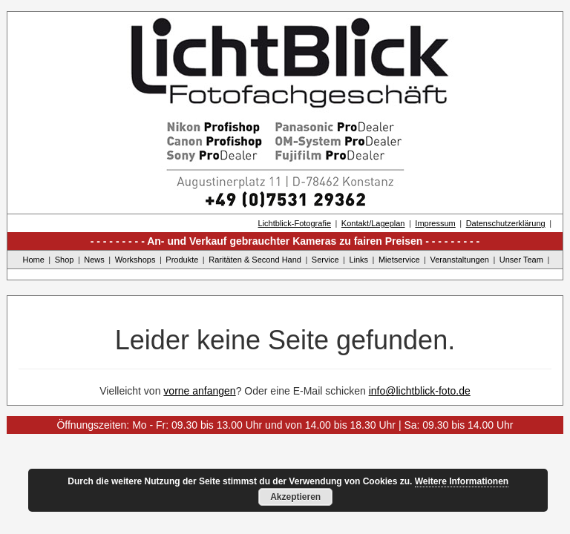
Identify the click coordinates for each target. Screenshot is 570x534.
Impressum (435, 223)
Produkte (182, 259)
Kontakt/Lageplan (373, 223)
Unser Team (521, 259)
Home (34, 259)
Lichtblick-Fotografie (294, 223)
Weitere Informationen (461, 481)
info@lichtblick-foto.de (420, 391)
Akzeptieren (295, 497)
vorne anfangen (199, 391)
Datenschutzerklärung (506, 223)
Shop (64, 259)
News (94, 259)
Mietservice (399, 259)
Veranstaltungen (459, 259)
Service (325, 259)
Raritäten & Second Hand (255, 259)
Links (358, 259)
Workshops (135, 259)
